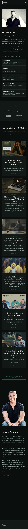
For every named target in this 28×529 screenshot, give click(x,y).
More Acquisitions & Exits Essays (14, 377)
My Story (6, 475)
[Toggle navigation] (25, 2)
